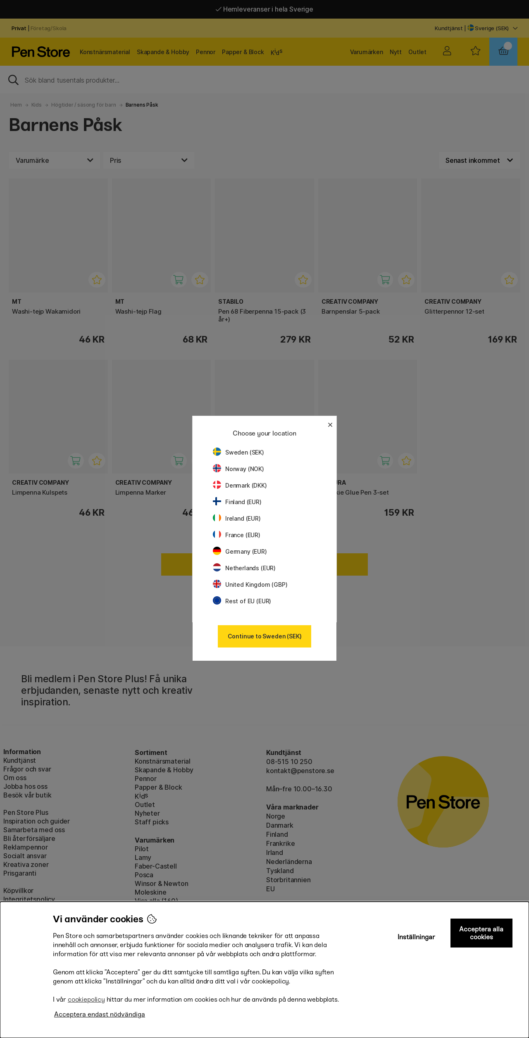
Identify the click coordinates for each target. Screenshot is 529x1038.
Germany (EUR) (240, 551)
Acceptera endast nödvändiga (99, 1014)
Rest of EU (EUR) (242, 601)
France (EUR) (236, 534)
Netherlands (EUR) (244, 567)
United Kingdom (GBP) (250, 584)
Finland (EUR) (237, 501)
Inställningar (416, 937)
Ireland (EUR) (237, 518)
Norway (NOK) (238, 468)
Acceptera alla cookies (481, 933)
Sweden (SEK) (238, 452)
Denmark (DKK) (240, 485)
